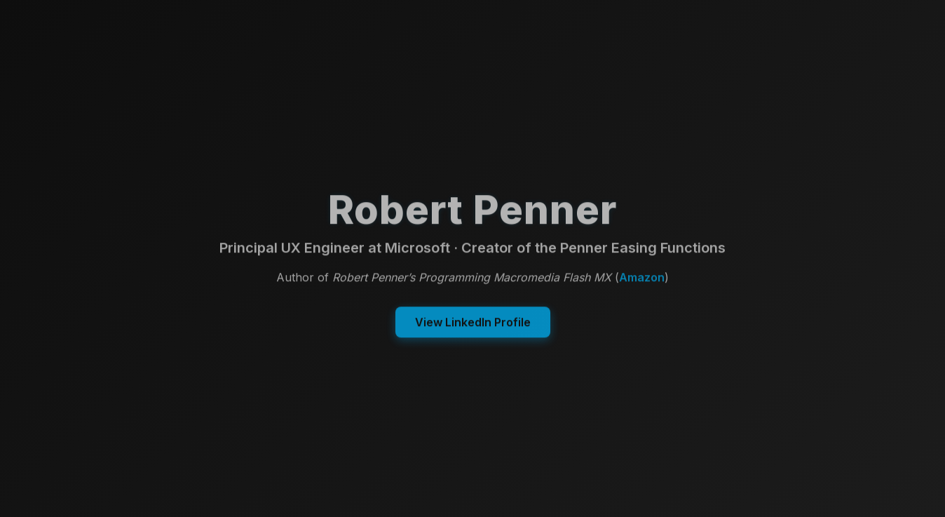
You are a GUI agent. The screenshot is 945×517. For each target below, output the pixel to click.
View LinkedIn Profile (473, 323)
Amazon (642, 278)
